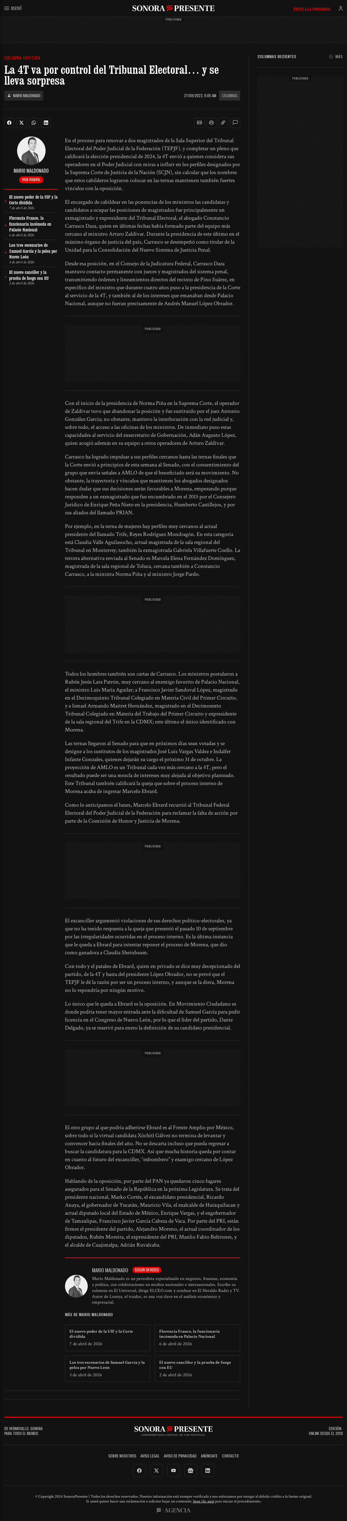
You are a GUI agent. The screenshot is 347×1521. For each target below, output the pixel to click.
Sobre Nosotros (122, 1455)
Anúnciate (209, 1455)
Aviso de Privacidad (180, 1455)
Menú (13, 8)
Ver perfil (31, 179)
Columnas (229, 95)
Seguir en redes (147, 1270)
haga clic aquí (203, 1501)
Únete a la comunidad (311, 9)
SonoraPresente (173, 8)
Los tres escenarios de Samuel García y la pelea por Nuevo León (107, 1365)
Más (336, 56)
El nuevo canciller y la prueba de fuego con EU (195, 1365)
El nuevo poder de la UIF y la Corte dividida (101, 1334)
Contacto (230, 1455)
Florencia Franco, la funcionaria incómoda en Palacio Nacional (189, 1334)
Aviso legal (150, 1455)
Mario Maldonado (23, 96)
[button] (199, 122)
